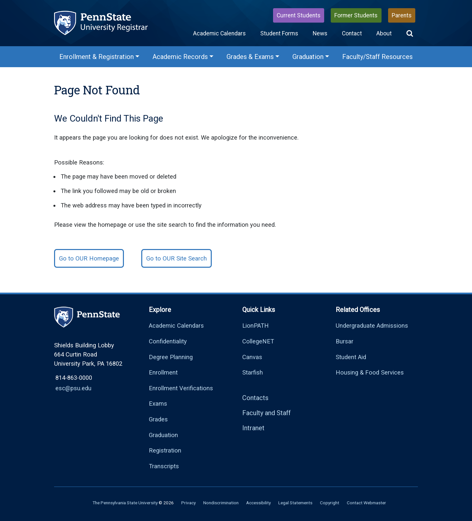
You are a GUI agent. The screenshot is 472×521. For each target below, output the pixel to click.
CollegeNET (258, 341)
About (384, 33)
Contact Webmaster (366, 502)
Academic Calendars (219, 33)
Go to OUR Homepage (89, 258)
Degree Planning (171, 357)
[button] (410, 33)
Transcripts (164, 466)
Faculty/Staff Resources (377, 57)
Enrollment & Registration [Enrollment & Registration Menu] (96, 57)
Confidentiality (168, 341)
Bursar (344, 341)
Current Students (299, 15)
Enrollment (163, 372)
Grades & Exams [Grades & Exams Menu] (250, 57)
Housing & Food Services (370, 372)
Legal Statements (295, 502)
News (320, 33)
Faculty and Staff (266, 413)
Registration (165, 450)
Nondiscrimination (221, 502)
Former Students (356, 15)
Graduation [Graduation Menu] (308, 57)
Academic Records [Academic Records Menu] (180, 57)
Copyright (329, 502)
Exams (158, 403)
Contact (352, 33)
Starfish (252, 372)
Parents (402, 15)
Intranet (253, 428)
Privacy (188, 502)
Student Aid (351, 357)
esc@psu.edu (73, 388)
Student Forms (279, 33)
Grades (158, 419)
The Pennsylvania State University (125, 502)
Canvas (252, 357)
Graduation (163, 435)
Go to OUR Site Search (176, 258)
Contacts (255, 398)
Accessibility (258, 502)
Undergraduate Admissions (372, 325)
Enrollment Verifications (181, 388)
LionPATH (255, 325)
